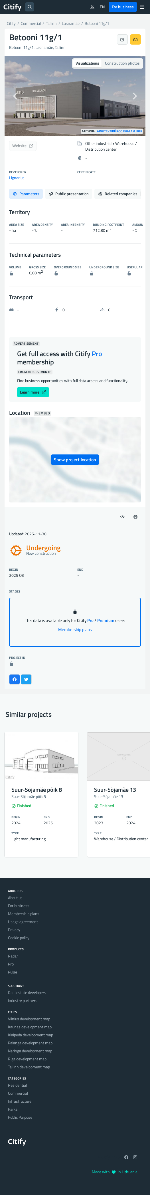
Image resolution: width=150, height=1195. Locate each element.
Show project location (75, 459)
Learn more (33, 392)
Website (22, 146)
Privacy (14, 930)
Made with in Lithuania (114, 1172)
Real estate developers (27, 992)
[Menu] (142, 6)
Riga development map (27, 1059)
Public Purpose (20, 1117)
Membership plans (75, 629)
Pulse (12, 972)
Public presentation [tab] (68, 194)
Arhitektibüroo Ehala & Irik (119, 131)
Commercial (18, 1093)
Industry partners (22, 1001)
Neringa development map (30, 1051)
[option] (75, 96)
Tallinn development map (29, 1067)
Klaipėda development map (30, 1035)
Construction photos (122, 63)
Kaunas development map (30, 1027)
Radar (13, 956)
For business (123, 7)
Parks (13, 1109)
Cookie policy (18, 938)
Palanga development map (30, 1043)
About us (15, 898)
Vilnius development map (29, 1019)
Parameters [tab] (26, 194)
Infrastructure (19, 1101)
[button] (15, 96)
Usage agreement (23, 922)
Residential (17, 1085)
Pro (11, 964)
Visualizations (87, 63)
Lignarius (17, 178)
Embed (42, 413)
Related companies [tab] (121, 194)
